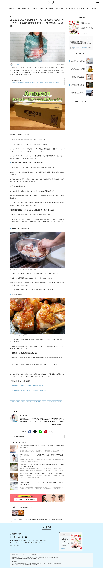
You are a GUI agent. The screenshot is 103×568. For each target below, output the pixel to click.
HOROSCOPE (81, 9)
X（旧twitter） (35, 431)
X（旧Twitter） (36, 531)
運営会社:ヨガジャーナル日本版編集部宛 (80, 47)
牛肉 (55, 401)
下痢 (28, 401)
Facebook (29, 431)
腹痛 (13, 401)
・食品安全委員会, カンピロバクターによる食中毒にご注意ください (29, 390)
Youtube (90, 106)
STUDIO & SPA (91, 9)
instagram (80, 106)
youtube (46, 531)
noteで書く (51, 431)
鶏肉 (49, 401)
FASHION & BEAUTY (61, 9)
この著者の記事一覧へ (56, 424)
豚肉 (44, 401)
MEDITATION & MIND (24, 9)
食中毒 (60, 401)
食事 (39, 401)
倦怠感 (34, 401)
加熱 (13, 404)
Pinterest (45, 431)
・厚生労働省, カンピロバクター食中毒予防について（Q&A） (28, 386)
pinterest (85, 106)
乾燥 (18, 401)
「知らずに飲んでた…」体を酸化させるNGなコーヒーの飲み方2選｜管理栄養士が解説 (33, 82)
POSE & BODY (12, 9)
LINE (40, 431)
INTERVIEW (43, 9)
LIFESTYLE (72, 9)
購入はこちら (87, 33)
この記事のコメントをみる (17, 436)
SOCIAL (35, 9)
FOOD (51, 9)
